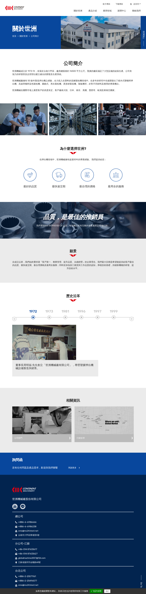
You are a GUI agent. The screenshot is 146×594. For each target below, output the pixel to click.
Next (131, 321)
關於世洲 (78, 10)
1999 (114, 314)
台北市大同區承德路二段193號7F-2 (35, 575)
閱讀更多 (72, 454)
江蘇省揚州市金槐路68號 (30, 548)
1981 (65, 314)
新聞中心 (122, 10)
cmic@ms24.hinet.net (29, 516)
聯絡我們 (136, 10)
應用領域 (107, 10)
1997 (97, 314)
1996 (81, 314)
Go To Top (141, 570)
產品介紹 (92, 10)
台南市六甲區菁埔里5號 (29, 520)
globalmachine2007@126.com (33, 543)
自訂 (107, 591)
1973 (49, 314)
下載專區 (119, 4)
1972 (33, 314)
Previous (14, 321)
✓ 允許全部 (96, 591)
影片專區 (106, 4)
